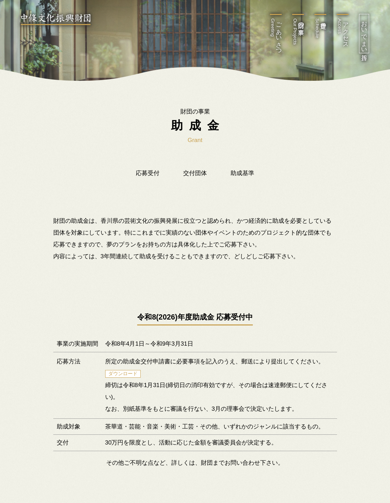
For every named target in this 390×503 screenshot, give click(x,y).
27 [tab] (304, 296)
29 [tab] (325, 296)
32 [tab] (356, 296)
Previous (20, 57)
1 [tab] (33, 296)
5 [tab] (74, 296)
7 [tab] (95, 296)
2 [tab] (43, 296)
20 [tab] (231, 296)
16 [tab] (189, 296)
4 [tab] (64, 296)
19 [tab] (221, 296)
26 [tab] (294, 296)
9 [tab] (116, 296)
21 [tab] (242, 296)
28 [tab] (315, 296)
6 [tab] (85, 296)
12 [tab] (148, 296)
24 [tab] (273, 296)
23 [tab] (262, 296)
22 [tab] (252, 296)
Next (369, 57)
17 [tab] (200, 296)
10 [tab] (127, 296)
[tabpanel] (195, 165)
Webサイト (124, 158)
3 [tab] (53, 296)
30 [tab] (336, 296)
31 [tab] (346, 296)
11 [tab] (137, 296)
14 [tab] (168, 296)
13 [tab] (158, 296)
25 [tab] (283, 296)
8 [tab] (106, 296)
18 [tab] (210, 296)
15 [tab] (179, 296)
